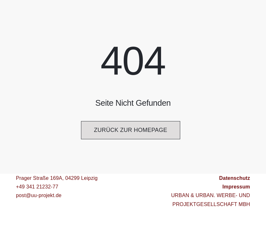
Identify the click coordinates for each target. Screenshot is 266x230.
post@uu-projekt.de (39, 195)
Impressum (236, 186)
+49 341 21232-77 (37, 186)
